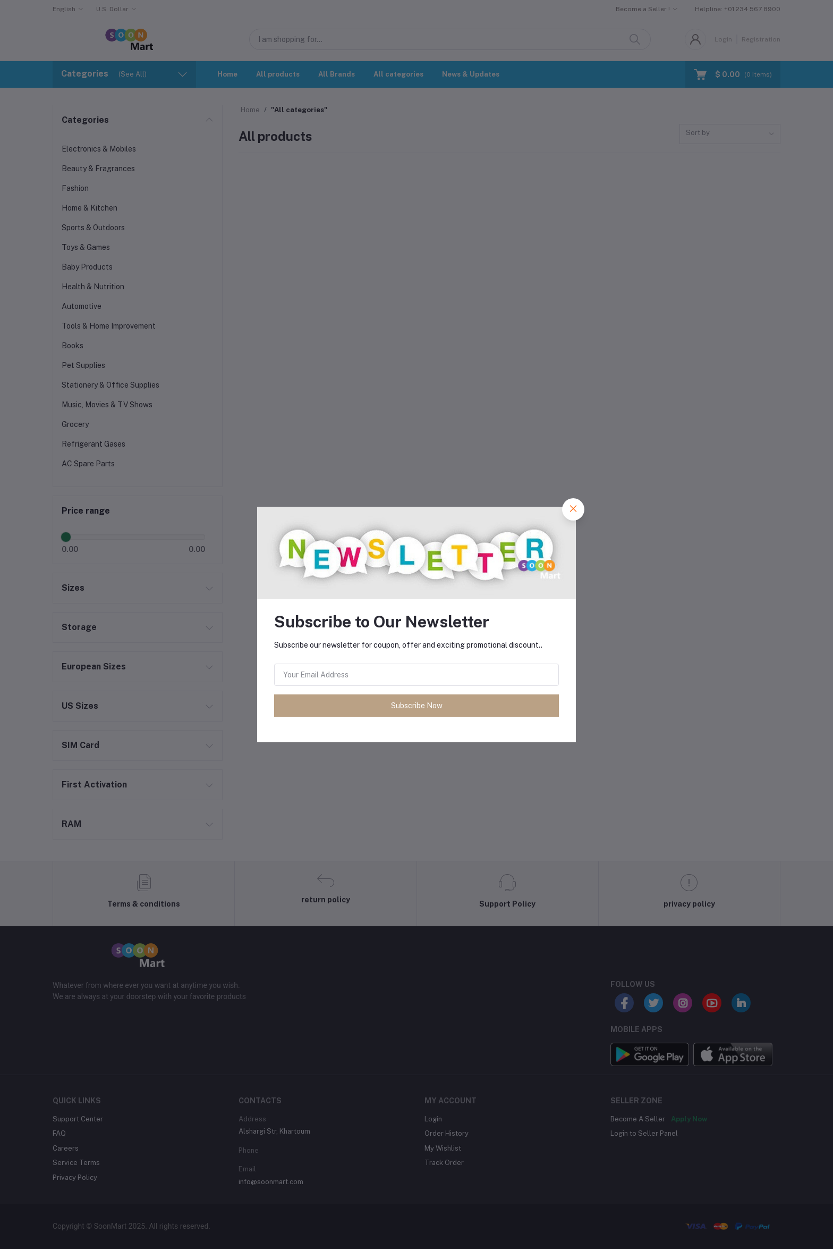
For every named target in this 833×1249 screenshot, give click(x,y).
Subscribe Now (417, 705)
